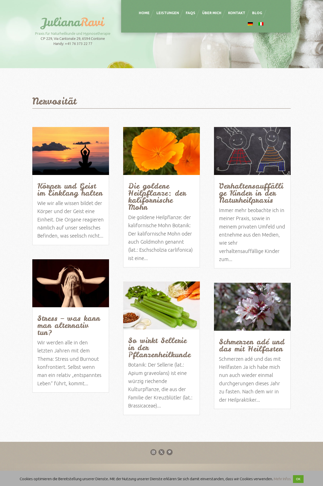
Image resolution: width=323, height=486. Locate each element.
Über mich (211, 13)
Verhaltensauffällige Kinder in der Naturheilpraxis (251, 193)
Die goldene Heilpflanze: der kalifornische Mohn (157, 196)
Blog (257, 13)
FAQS (190, 13)
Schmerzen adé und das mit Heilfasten (252, 345)
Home (144, 13)
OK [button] (298, 479)
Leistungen (167, 13)
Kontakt (236, 13)
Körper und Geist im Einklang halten (70, 189)
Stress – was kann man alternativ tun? (68, 325)
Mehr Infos (282, 479)
